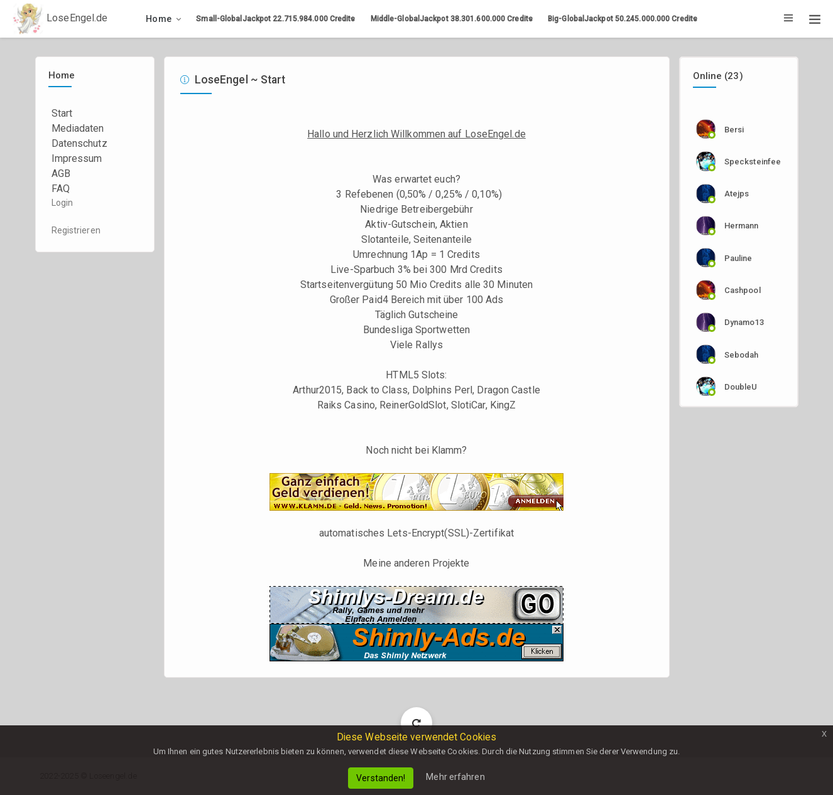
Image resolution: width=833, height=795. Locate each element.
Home (159, 19)
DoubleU (741, 387)
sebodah (741, 355)
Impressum (77, 158)
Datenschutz (79, 143)
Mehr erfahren (455, 777)
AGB (61, 173)
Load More (416, 722)
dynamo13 (744, 322)
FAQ (61, 189)
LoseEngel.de (60, 19)
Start (62, 113)
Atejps (736, 193)
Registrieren (76, 230)
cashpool (742, 290)
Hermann (741, 225)
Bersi (734, 129)
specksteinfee (752, 161)
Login (63, 203)
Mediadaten (78, 128)
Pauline (738, 258)
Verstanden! (380, 778)
